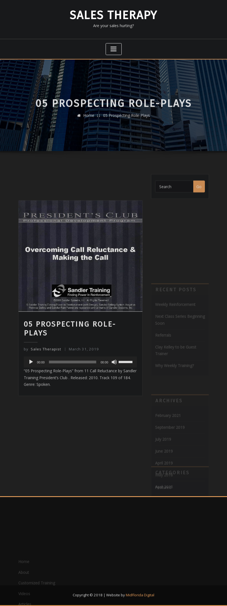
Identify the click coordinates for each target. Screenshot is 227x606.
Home (88, 119)
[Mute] (114, 394)
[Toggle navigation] (114, 49)
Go (199, 190)
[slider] (72, 394)
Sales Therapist (42, 381)
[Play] (31, 394)
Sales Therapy (113, 15)
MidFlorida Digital (140, 594)
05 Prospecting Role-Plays (126, 119)
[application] (80, 394)
